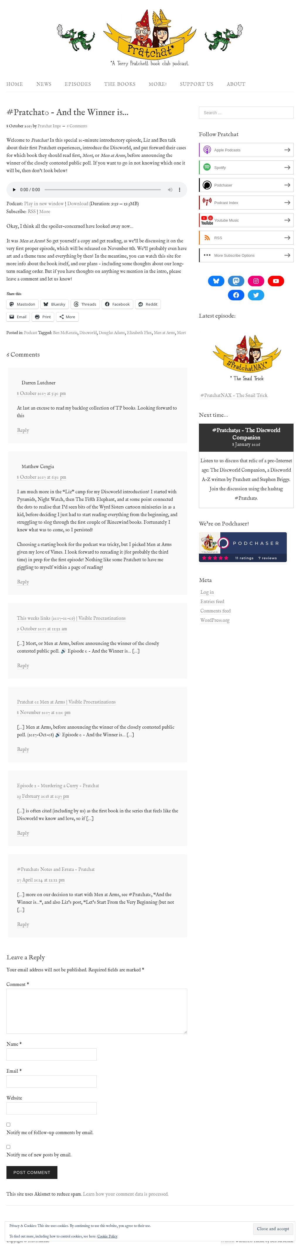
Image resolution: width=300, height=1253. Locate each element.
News (44, 85)
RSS (32, 212)
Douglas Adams (112, 332)
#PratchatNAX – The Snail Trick (233, 396)
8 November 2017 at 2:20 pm (44, 713)
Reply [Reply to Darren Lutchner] (23, 431)
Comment (17, 985)
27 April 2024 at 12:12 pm (41, 880)
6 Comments (77, 126)
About (236, 85)
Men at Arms (164, 332)
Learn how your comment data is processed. (125, 1194)
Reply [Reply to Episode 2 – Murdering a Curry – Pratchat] (23, 833)
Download (77, 204)
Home (14, 85)
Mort (181, 332)
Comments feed (215, 611)
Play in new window (44, 204)
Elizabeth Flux (139, 332)
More (44, 212)
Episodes (78, 85)
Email (14, 1071)
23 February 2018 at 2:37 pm (43, 797)
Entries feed (212, 602)
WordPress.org (214, 621)
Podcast (30, 332)
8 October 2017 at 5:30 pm (41, 394)
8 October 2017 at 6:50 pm (41, 477)
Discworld (88, 332)
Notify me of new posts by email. (38, 1155)
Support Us (197, 85)
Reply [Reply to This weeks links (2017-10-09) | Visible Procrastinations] (23, 666)
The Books (120, 85)
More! (158, 85)
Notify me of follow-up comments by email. (49, 1133)
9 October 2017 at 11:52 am (42, 629)
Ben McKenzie (65, 332)
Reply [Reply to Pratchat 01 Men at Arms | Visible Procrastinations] (23, 750)
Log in (207, 592)
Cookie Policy (107, 1236)
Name (14, 1044)
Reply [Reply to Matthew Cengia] (23, 582)
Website (14, 1098)
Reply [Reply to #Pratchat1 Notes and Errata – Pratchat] (23, 925)
